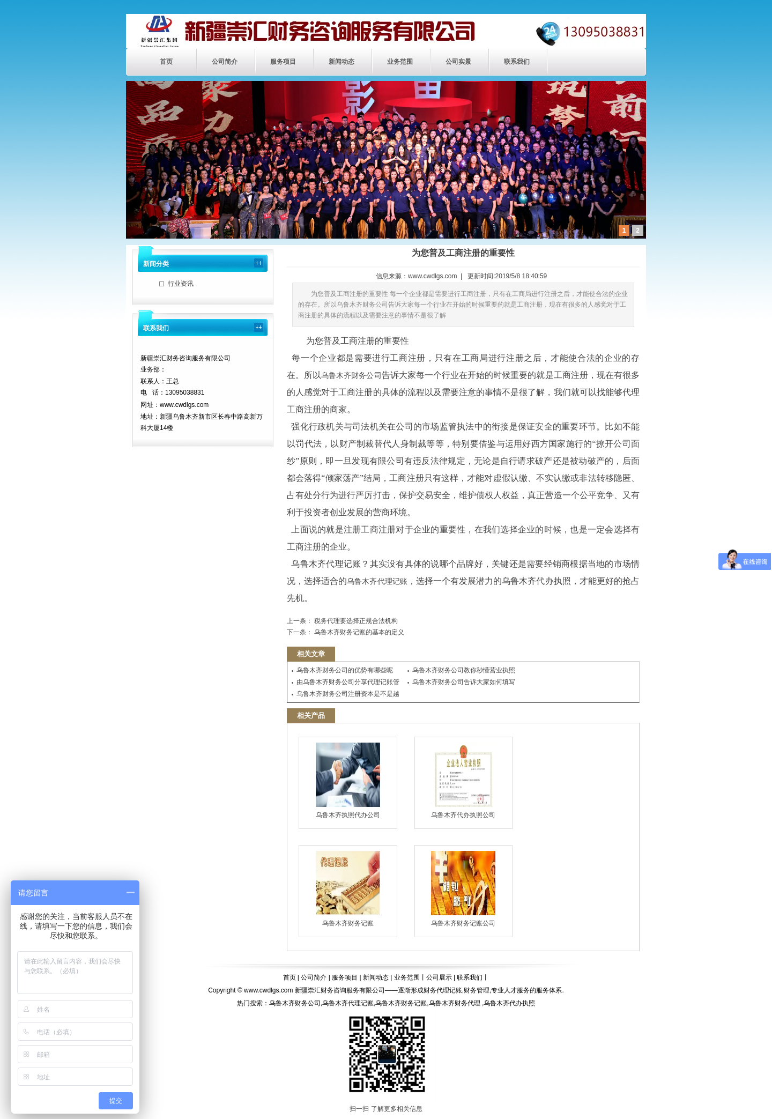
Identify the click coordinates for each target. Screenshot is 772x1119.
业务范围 (400, 61)
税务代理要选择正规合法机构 (355, 621)
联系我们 (517, 61)
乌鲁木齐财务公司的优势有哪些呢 (344, 670)
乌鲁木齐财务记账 (348, 889)
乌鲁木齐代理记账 (377, 581)
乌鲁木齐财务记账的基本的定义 (358, 632)
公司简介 (224, 61)
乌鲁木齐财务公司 (351, 376)
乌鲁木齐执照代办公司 (348, 781)
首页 (166, 61)
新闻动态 (341, 61)
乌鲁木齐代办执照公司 (463, 781)
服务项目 (283, 61)
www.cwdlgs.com (432, 276)
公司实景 (458, 61)
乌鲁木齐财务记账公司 (463, 889)
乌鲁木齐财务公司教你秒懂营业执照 (463, 670)
